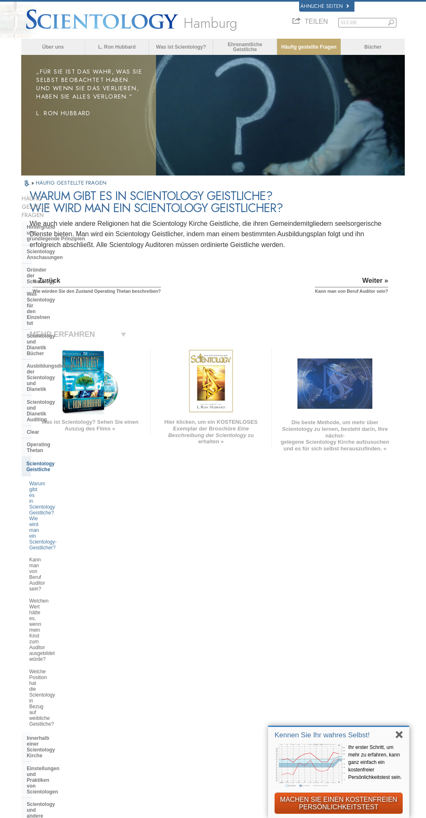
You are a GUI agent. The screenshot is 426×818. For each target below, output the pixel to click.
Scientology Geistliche (53, 342)
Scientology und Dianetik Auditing (67, 304)
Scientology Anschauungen (59, 229)
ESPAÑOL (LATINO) (130, 667)
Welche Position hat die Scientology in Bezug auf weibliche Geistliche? (67, 422)
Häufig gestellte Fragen (309, 47)
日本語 (33, 686)
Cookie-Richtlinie (247, 815)
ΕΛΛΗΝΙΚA (118, 684)
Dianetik (313, 644)
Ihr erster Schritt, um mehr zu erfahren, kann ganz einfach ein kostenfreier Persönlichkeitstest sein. (375, 762)
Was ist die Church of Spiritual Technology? (63, 532)
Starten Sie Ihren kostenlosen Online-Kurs (341, 681)
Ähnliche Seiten (324, 6)
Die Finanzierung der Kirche (60, 548)
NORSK (114, 650)
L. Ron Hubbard (117, 47)
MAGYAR (115, 641)
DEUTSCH (38, 720)
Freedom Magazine (327, 723)
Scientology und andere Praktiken (67, 479)
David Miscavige (324, 669)
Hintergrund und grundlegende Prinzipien (56, 213)
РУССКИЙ (38, 695)
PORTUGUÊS (121, 701)
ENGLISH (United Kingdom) (61, 650)
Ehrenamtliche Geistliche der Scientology (340, 696)
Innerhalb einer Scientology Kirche (59, 445)
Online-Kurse (215, 699)
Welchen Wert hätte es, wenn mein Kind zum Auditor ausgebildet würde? (67, 398)
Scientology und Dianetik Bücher (66, 273)
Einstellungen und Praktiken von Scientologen (65, 464)
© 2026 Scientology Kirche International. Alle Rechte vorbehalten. (107, 809)
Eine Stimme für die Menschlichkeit (224, 662)
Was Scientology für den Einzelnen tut (56, 257)
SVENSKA (117, 659)
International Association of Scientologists (338, 711)
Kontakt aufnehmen (223, 716)
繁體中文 (36, 703)
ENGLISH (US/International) (62, 641)
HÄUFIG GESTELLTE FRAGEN (71, 183)
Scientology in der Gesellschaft (64, 560)
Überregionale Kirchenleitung (62, 504)
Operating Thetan (47, 329)
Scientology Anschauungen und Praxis (233, 647)
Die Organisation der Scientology (66, 491)
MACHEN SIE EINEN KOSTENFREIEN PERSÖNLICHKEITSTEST (338, 803)
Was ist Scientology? (181, 47)
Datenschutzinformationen (186, 815)
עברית (35, 676)
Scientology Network (329, 652)
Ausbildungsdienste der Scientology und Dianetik (56, 288)
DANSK (35, 659)
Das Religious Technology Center (66, 517)
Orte (204, 725)
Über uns (53, 47)
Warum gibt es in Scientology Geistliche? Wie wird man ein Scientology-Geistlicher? (61, 362)
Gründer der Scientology (56, 242)
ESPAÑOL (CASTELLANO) (138, 676)
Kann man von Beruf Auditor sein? (67, 380)
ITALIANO (116, 693)
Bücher (372, 47)
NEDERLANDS (44, 712)
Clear (33, 316)
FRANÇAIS (39, 667)
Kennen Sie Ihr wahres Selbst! (322, 735)
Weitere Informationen (227, 708)
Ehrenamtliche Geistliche (245, 47)
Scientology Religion (330, 661)
